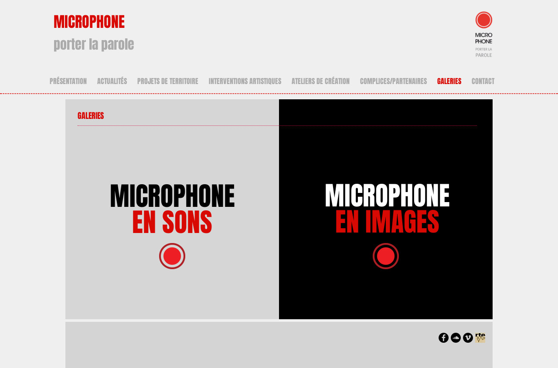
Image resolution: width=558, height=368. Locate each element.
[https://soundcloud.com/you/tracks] (456, 338)
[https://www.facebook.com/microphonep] (444, 338)
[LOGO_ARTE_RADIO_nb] (480, 338)
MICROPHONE (172, 209)
